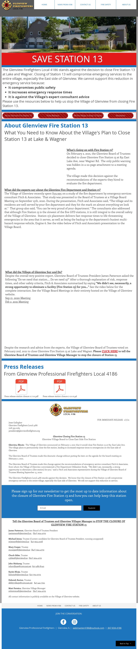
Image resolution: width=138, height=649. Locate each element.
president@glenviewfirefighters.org (24, 430)
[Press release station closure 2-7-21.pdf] (21, 388)
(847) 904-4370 (39, 533)
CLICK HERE (110, 351)
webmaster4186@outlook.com (88, 627)
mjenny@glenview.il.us (19, 541)
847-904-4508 (37, 541)
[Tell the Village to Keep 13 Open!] (88, 115)
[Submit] (91, 508)
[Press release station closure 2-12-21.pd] (59, 388)
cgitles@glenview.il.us (18, 558)
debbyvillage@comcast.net (20, 582)
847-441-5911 (39, 582)
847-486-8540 (38, 566)
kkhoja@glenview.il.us (18, 574)
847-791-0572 (35, 574)
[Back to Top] (125, 643)
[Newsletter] (120, 115)
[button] (106, 4)
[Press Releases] (53, 115)
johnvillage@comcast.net (20, 566)
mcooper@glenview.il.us (19, 549)
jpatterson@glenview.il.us (20, 533)
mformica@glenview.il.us (20, 591)
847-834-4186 (114, 627)
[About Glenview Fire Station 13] (18, 115)
